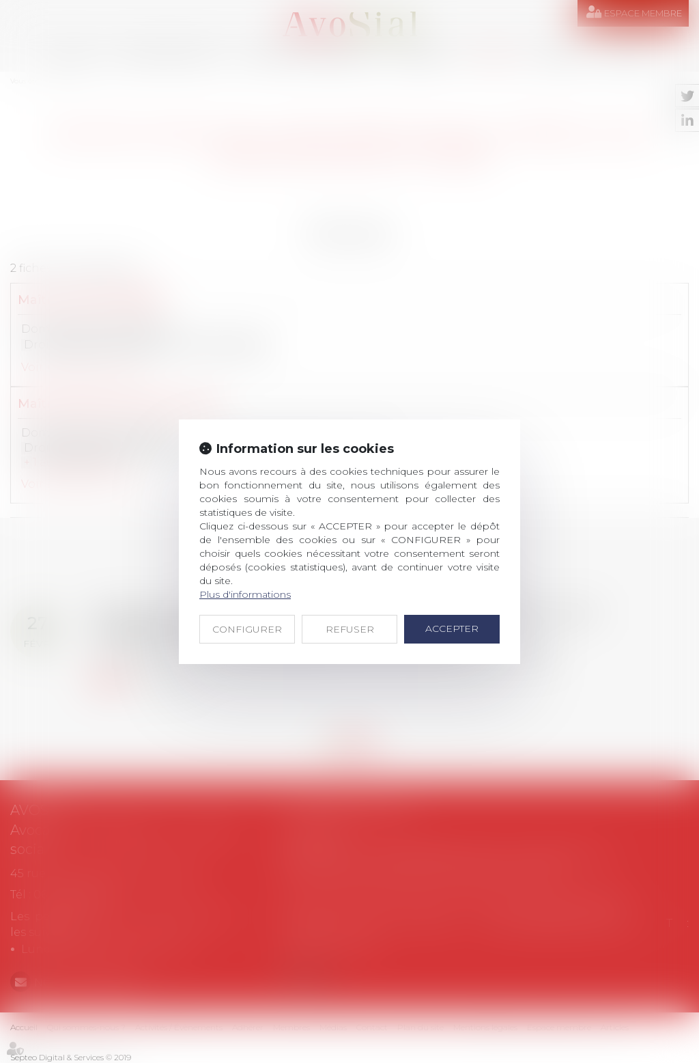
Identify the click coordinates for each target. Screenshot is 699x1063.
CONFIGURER (247, 629)
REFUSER (350, 629)
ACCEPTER (452, 628)
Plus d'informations (245, 594)
